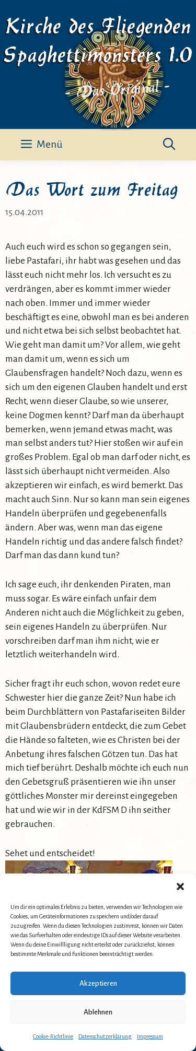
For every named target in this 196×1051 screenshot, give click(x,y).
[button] (180, 886)
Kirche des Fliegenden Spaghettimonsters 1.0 (98, 38)
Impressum (150, 1036)
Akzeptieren (98, 983)
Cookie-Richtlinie (53, 1036)
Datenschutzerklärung (105, 1036)
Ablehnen (98, 1012)
